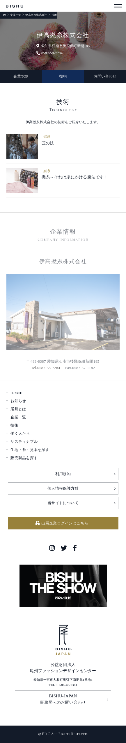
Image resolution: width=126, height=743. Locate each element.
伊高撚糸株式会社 (36, 14)
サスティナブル (24, 441)
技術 (63, 76)
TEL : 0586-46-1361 (63, 685)
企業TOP (20, 76)
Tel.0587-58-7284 (45, 368)
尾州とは (18, 409)
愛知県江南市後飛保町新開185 (63, 46)
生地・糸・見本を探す (29, 449)
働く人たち (20, 433)
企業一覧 (15, 14)
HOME (16, 393)
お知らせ (18, 401)
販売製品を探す (24, 458)
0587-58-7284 (49, 53)
